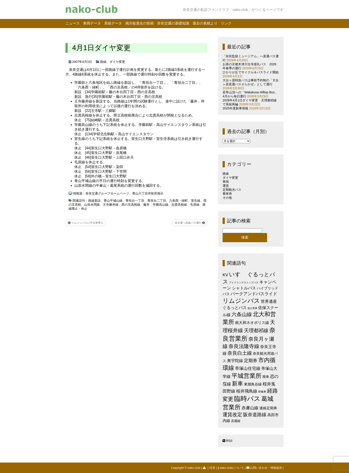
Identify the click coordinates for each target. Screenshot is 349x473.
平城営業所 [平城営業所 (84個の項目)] (246, 376)
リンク (226, 23)
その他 (227, 197)
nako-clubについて (231, 467)
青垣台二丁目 (156, 200)
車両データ (92, 23)
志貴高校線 (179, 204)
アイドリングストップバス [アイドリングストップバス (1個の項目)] (243, 282)
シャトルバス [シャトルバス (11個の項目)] (244, 288)
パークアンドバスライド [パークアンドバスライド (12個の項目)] (254, 293)
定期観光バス (232, 189)
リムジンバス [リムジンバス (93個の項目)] (241, 300)
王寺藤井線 (110, 204)
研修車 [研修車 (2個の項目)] (262, 391)
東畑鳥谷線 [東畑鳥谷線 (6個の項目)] (253, 384)
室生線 (195, 200)
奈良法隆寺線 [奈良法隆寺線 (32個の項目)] (244, 346)
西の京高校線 (131, 204)
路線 (103, 61)
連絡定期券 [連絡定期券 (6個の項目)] (268, 408)
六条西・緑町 (178, 200)
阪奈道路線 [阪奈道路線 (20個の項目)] (254, 414)
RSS (228, 440)
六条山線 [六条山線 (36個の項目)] (241, 314)
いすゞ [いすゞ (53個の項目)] (237, 274)
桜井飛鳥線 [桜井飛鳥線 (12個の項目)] (246, 391)
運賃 (226, 185)
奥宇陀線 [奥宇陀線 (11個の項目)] (235, 360)
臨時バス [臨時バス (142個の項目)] (247, 398)
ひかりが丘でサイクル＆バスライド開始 (251, 72)
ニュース (72, 23)
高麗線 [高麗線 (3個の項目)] (235, 421)
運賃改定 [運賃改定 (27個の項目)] (232, 414)
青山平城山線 (113, 200)
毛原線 (194, 204)
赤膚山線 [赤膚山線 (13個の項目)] (249, 407)
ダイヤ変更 (117, 61)
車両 (226, 181)
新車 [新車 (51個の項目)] (237, 383)
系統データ (113, 23)
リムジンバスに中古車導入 (85, 222)
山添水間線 (92, 204)
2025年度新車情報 (235, 108)
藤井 (146, 204)
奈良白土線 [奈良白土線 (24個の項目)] (239, 353)
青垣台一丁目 (135, 200)
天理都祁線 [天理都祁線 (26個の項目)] (256, 330)
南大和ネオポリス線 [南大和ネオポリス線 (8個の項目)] (252, 322)
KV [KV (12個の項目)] (225, 274)
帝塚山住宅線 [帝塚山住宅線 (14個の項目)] (247, 368)
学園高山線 (160, 204)
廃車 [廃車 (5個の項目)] (265, 377)
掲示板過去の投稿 (139, 23)
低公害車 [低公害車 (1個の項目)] (252, 308)
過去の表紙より (205, 23)
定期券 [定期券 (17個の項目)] (250, 360)
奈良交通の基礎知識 (173, 23)
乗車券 (227, 193)
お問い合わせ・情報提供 (264, 467)
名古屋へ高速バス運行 (190, 222)
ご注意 (209, 467)
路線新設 (94, 200)
